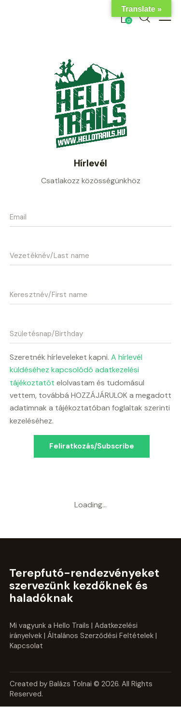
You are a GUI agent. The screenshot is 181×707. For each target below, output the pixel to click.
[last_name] (90, 256)
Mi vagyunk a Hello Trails (49, 625)
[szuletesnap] (90, 334)
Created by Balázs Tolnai (52, 684)
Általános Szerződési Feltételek (100, 635)
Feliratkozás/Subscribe (91, 446)
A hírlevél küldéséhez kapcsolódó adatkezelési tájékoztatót (76, 370)
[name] (90, 295)
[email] (90, 217)
